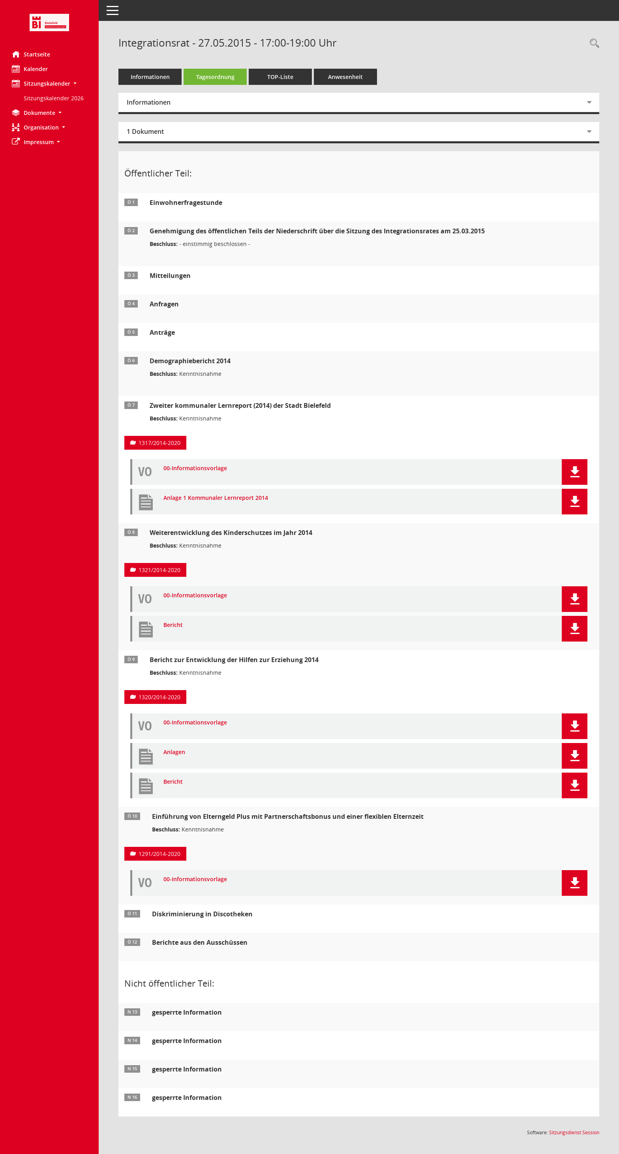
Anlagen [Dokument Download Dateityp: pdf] (174, 752)
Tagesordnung (215, 77)
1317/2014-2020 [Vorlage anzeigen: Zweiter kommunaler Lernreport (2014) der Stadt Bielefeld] (159, 443)
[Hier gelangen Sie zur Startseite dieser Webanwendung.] (49, 22)
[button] (49, 83)
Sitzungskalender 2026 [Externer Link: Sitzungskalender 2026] (54, 98)
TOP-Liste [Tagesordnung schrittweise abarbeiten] (280, 77)
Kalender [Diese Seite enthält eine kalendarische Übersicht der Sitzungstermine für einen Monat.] (30, 69)
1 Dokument (145, 131)
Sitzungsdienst (574, 1132)
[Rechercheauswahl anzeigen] (592, 43)
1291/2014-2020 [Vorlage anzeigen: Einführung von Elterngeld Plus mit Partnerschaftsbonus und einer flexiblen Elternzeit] (159, 854)
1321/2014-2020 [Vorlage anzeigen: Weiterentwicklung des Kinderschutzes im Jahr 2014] (159, 570)
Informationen (150, 77)
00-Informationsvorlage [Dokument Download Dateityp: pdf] (195, 468)
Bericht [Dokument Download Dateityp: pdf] (173, 625)
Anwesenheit (345, 77)
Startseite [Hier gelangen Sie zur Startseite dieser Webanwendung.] (31, 54)
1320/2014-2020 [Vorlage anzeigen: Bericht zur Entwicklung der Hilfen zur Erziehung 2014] (159, 697)
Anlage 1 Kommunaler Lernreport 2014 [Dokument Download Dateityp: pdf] (215, 498)
